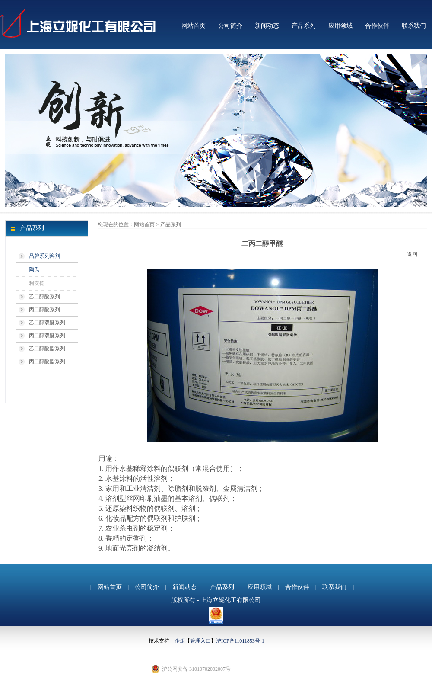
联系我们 (414, 25)
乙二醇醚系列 (44, 297)
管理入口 (200, 641)
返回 (412, 254)
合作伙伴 (377, 25)
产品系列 (304, 25)
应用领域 (340, 25)
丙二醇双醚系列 (47, 336)
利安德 (36, 283)
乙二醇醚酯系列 (47, 349)
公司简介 (230, 25)
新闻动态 (267, 25)
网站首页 (193, 25)
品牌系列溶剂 (44, 256)
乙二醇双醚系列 (47, 323)
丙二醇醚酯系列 (47, 362)
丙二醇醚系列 (44, 310)
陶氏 (34, 269)
